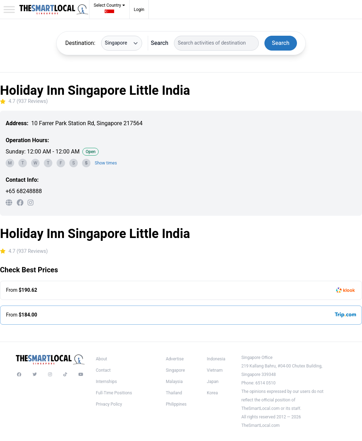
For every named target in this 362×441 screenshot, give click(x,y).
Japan (212, 381)
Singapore (175, 370)
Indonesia (216, 359)
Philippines (176, 404)
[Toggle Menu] (9, 9)
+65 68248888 (24, 191)
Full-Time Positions (114, 393)
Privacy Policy (109, 404)
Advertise (175, 359)
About (101, 359)
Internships (106, 381)
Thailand (174, 393)
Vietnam (215, 370)
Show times (106, 163)
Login (139, 9)
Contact (103, 370)
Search (159, 43)
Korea (212, 393)
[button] (109, 10)
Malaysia (174, 381)
